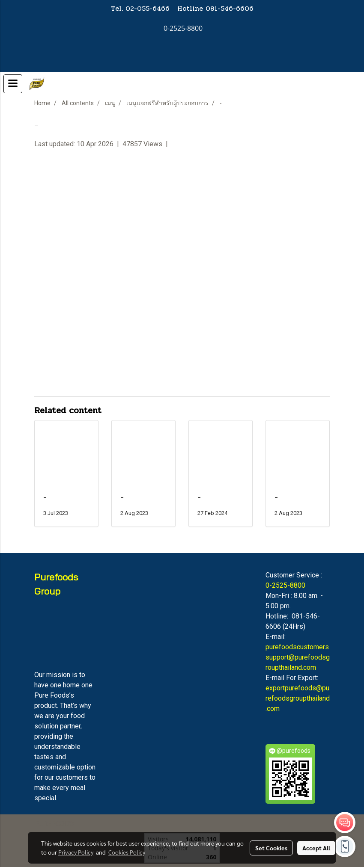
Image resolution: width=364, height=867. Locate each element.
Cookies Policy (126, 852)
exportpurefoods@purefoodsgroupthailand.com (298, 698)
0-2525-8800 (285, 585)
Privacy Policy (75, 852)
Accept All (316, 848)
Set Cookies (271, 848)
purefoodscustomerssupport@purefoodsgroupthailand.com (298, 657)
